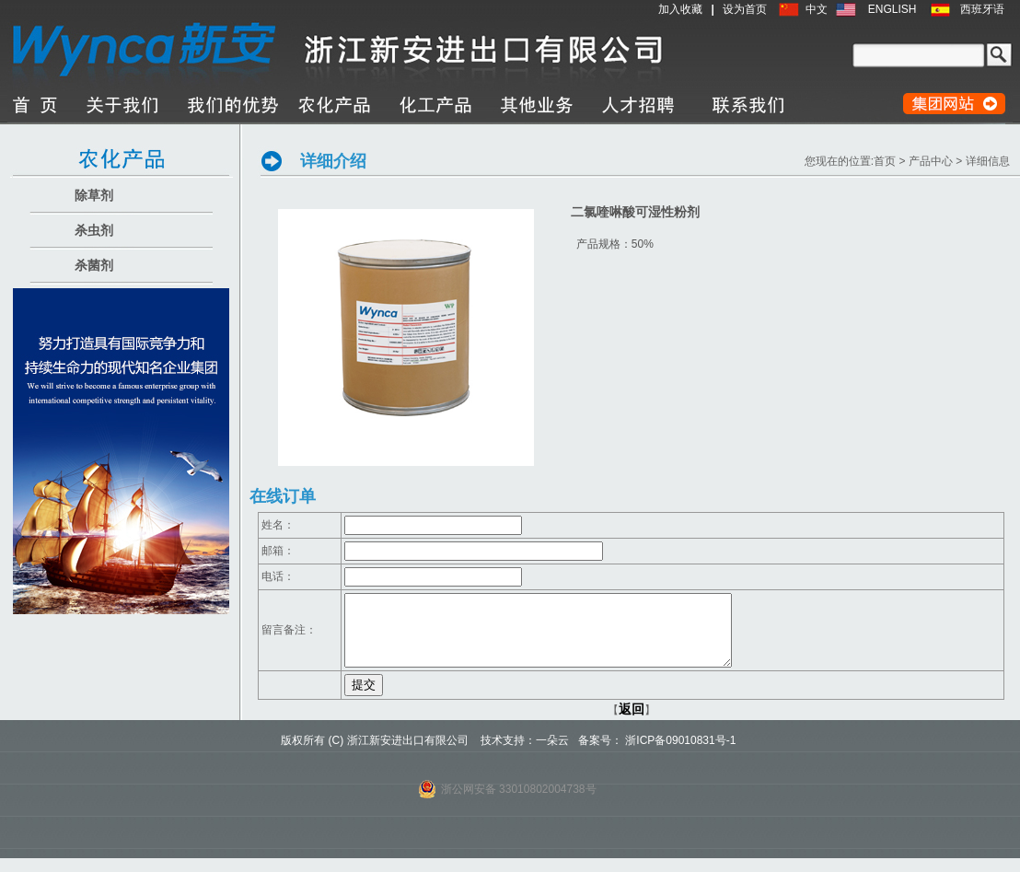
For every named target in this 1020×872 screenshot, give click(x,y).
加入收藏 (680, 9)
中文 (817, 9)
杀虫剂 (94, 230)
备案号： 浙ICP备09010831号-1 (657, 754)
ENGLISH (892, 9)
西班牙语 (982, 9)
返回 (631, 722)
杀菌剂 (94, 265)
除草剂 (94, 195)
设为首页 (745, 9)
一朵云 (552, 754)
